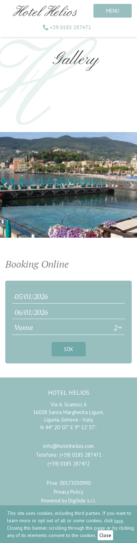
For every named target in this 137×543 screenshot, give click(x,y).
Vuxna (23, 327)
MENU (112, 10)
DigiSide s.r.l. (82, 500)
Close (105, 535)
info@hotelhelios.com (68, 446)
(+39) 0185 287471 (80, 454)
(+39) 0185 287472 (68, 463)
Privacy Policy (68, 491)
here (118, 520)
